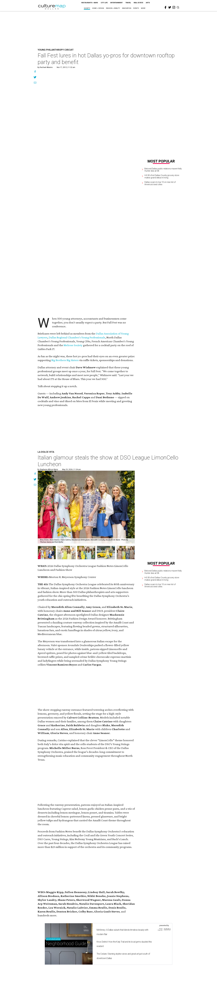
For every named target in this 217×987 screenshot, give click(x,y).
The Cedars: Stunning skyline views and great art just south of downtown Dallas (123, 956)
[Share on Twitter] (35, 77)
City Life (104, 3)
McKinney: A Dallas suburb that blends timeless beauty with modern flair (122, 932)
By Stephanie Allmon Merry (48, 469)
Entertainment (116, 3)
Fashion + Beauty (113, 8)
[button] (47, 552)
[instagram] (173, 7)
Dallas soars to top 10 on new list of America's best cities (160, 183)
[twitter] (169, 7)
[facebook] (165, 7)
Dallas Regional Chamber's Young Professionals (77, 337)
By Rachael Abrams (45, 67)
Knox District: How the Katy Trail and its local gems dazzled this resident (124, 944)
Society (87, 8)
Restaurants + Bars (89, 3)
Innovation (126, 8)
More (143, 8)
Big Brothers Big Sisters (65, 360)
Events (136, 8)
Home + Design (98, 8)
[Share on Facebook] (35, 72)
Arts (148, 3)
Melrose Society (73, 345)
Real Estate (138, 3)
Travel (128, 3)
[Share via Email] (35, 83)
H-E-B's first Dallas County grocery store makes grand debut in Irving (161, 176)
